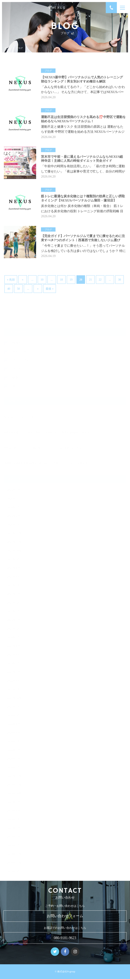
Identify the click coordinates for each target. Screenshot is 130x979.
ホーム (7, 48)
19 (71, 278)
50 (18, 287)
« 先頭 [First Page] (11, 278)
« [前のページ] (22, 278)
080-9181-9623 (65, 938)
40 (8, 287)
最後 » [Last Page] (49, 287)
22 (100, 278)
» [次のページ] (38, 287)
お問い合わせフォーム (65, 916)
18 (61, 278)
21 (90, 278)
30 (119, 278)
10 (42, 278)
